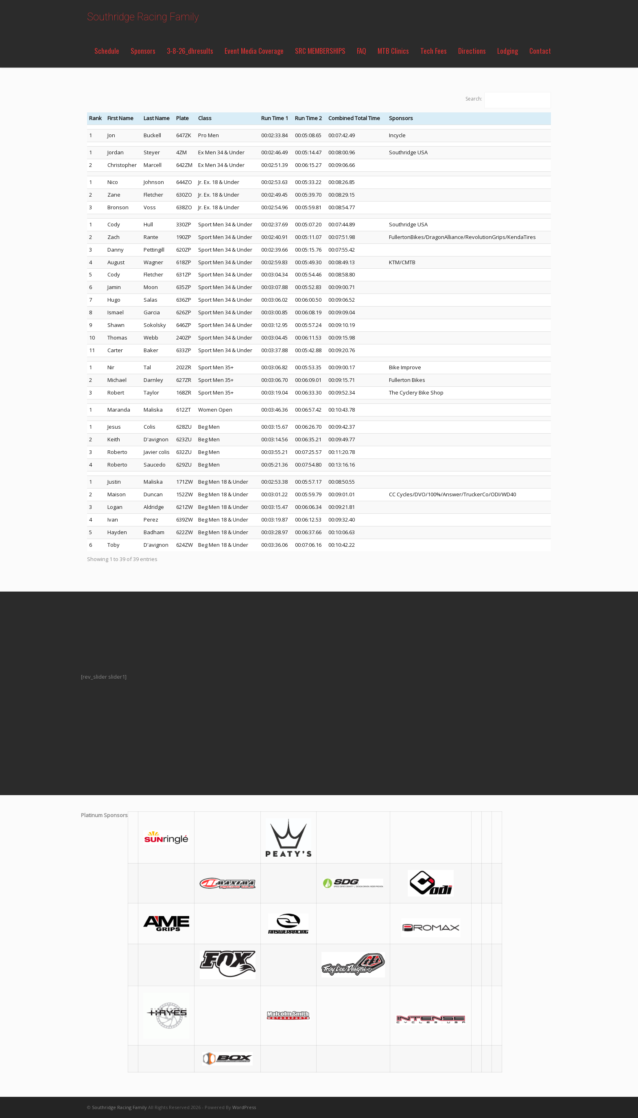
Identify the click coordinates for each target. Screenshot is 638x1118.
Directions (472, 51)
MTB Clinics (393, 51)
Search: (473, 98)
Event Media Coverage (254, 51)
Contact (540, 51)
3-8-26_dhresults (190, 51)
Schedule (106, 51)
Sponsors (143, 51)
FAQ (361, 51)
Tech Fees (433, 51)
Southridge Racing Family (143, 17)
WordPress (244, 1107)
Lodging (507, 51)
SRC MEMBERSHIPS (320, 51)
